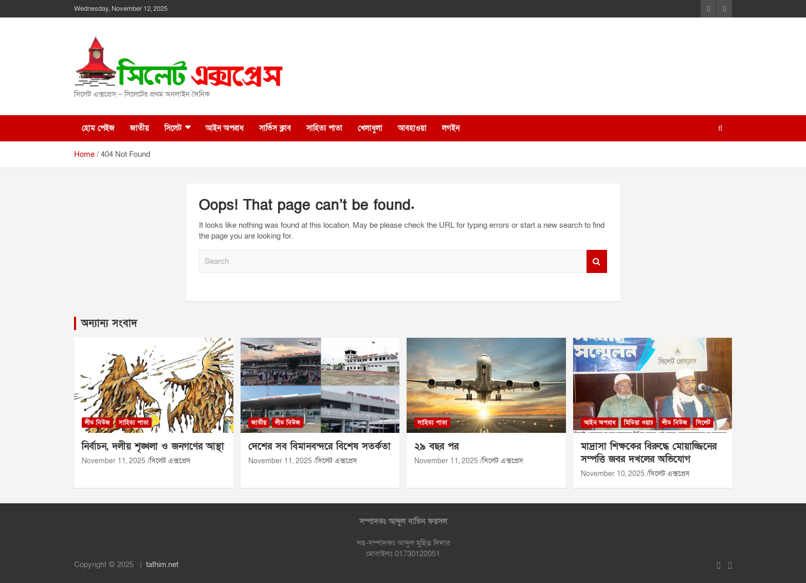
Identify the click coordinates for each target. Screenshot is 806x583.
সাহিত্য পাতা (324, 128)
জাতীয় (139, 128)
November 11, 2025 (113, 461)
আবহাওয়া (412, 128)
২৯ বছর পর (436, 446)
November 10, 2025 (613, 474)
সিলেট (172, 128)
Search (597, 261)
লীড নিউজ (97, 422)
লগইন (451, 128)
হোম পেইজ (98, 128)
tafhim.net (162, 564)
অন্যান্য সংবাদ (109, 323)
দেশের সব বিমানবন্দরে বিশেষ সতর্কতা (319, 446)
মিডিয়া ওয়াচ (638, 422)
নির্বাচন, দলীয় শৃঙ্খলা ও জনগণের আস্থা (153, 446)
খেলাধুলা (370, 128)
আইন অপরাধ (225, 128)
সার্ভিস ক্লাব (275, 128)
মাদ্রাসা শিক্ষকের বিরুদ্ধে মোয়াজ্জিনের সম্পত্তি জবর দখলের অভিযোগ (649, 453)
